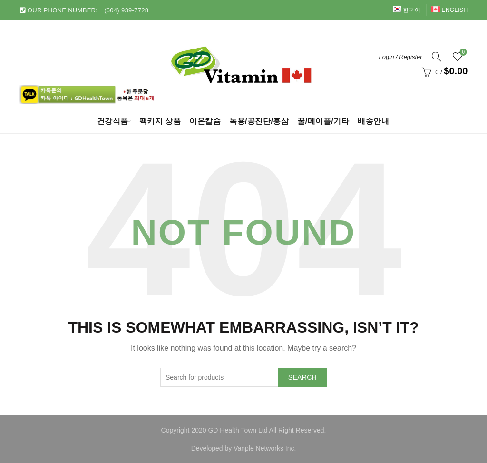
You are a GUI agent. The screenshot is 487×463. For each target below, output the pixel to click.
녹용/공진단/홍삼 (259, 121)
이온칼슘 (205, 121)
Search (302, 377)
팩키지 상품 (160, 121)
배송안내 (373, 121)
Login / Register (400, 56)
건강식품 (112, 121)
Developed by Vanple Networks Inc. (243, 448)
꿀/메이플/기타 (323, 121)
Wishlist (462, 52)
